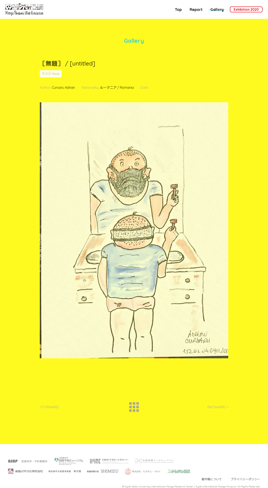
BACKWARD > (217, 409)
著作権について (211, 484)
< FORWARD (49, 409)
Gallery (217, 9)
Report (196, 9)
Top (178, 9)
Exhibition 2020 (246, 9)
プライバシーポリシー (245, 484)
